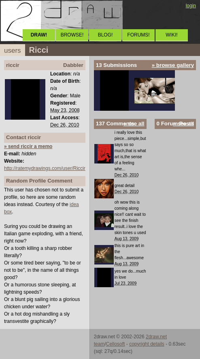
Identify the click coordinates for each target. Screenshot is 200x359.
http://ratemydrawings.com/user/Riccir (44, 168)
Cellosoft (115, 344)
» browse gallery (173, 65)
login (191, 6)
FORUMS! (138, 35)
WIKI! (171, 35)
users (12, 50)
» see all (134, 123)
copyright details (146, 344)
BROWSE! (72, 35)
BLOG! (105, 35)
